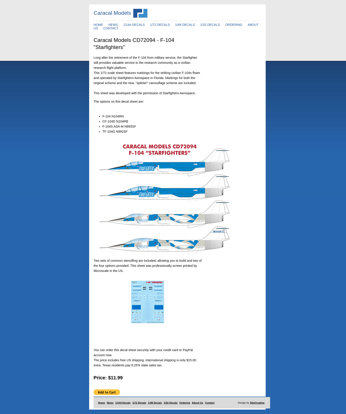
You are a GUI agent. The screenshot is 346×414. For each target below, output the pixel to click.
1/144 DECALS (134, 24)
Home (101, 402)
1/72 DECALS (160, 24)
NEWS (113, 24)
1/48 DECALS (185, 24)
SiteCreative (257, 402)
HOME (98, 24)
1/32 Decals (171, 402)
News (110, 402)
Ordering (184, 402)
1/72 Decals (139, 402)
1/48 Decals (155, 402)
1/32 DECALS (210, 24)
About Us (197, 402)
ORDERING (234, 24)
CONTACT (110, 28)
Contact (209, 402)
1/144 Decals (123, 402)
